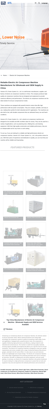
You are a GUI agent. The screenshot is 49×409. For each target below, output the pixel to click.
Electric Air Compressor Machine (20, 75)
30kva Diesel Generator (23, 373)
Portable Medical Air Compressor (37, 392)
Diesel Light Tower (24, 369)
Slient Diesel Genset (10, 373)
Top (44, 404)
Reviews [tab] (8, 329)
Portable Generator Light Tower (9, 369)
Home (5, 75)
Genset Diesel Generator (16, 387)
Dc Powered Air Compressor (16, 371)
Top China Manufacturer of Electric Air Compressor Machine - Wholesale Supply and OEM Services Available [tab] (24, 322)
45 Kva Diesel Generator (14, 392)
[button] (35, 3)
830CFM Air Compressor (37, 387)
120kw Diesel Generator (37, 369)
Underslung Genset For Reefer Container (27, 397)
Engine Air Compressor (31, 371)
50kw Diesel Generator (36, 373)
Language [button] (45, 3)
